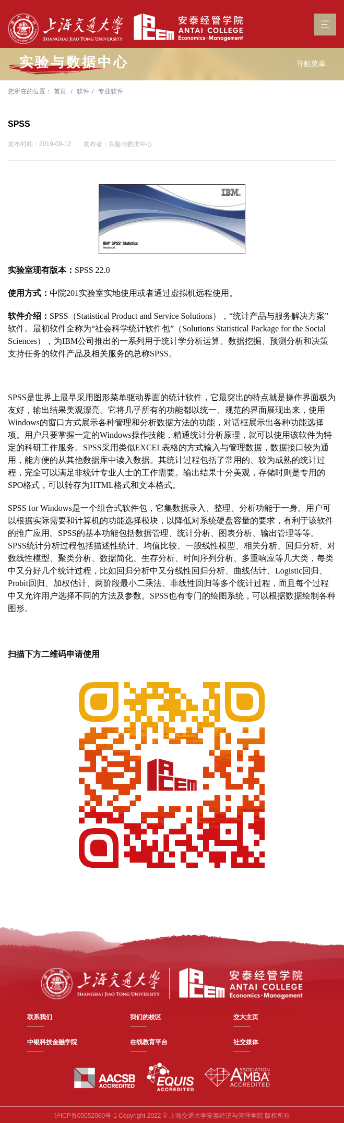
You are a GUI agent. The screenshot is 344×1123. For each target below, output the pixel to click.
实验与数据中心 (74, 62)
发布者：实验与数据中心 (118, 144)
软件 (83, 91)
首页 (60, 91)
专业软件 (110, 91)
